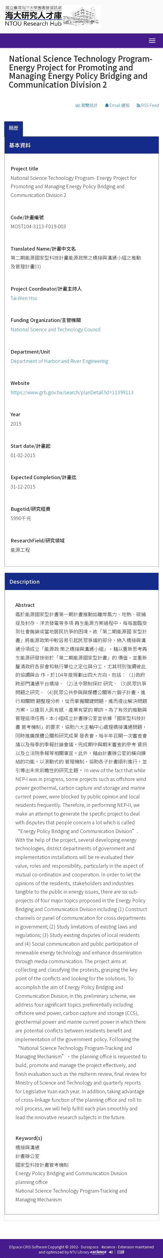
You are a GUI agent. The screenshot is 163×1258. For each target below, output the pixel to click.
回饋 (120, 1251)
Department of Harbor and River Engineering (59, 360)
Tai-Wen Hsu (24, 297)
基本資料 (20, 145)
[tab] (14, 129)
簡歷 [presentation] (13, 127)
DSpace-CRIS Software (28, 1246)
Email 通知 (117, 105)
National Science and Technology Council (56, 329)
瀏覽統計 (87, 105)
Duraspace (89, 1246)
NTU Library (79, 1251)
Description (24, 581)
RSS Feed (148, 105)
